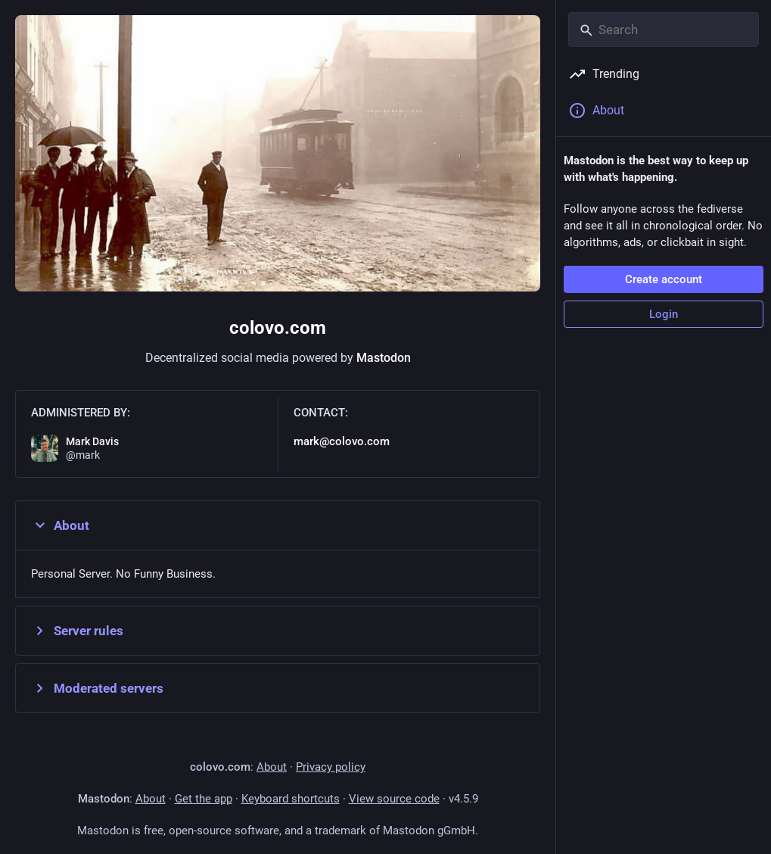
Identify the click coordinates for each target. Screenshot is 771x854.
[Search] (663, 29)
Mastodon (383, 358)
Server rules (77, 631)
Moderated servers (97, 688)
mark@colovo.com (342, 441)
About (60, 525)
